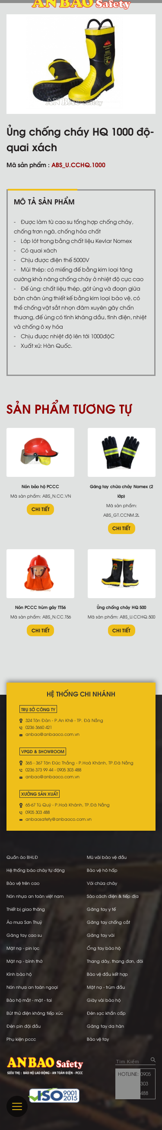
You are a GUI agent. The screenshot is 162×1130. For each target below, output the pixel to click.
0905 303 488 (145, 1083)
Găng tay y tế (101, 909)
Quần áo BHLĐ (22, 857)
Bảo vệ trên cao (22, 883)
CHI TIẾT (41, 508)
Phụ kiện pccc (21, 1039)
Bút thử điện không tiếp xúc (34, 1013)
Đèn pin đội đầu (23, 1026)
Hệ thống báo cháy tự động (35, 870)
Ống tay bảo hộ (104, 948)
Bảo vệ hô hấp (102, 870)
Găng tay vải (100, 935)
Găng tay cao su (24, 935)
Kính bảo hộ (19, 974)
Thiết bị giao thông (25, 909)
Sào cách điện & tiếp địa (113, 896)
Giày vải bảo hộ (104, 1000)
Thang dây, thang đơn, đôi (115, 961)
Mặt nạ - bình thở (24, 961)
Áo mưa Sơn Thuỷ (24, 922)
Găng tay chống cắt (108, 922)
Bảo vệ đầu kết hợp (107, 974)
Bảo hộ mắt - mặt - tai (29, 1000)
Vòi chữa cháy (102, 883)
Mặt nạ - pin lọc (22, 948)
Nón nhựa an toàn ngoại (32, 987)
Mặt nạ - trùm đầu (106, 987)
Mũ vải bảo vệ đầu (107, 857)
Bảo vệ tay (98, 1039)
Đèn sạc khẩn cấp (106, 1013)
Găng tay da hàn (105, 1026)
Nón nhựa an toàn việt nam (35, 896)
